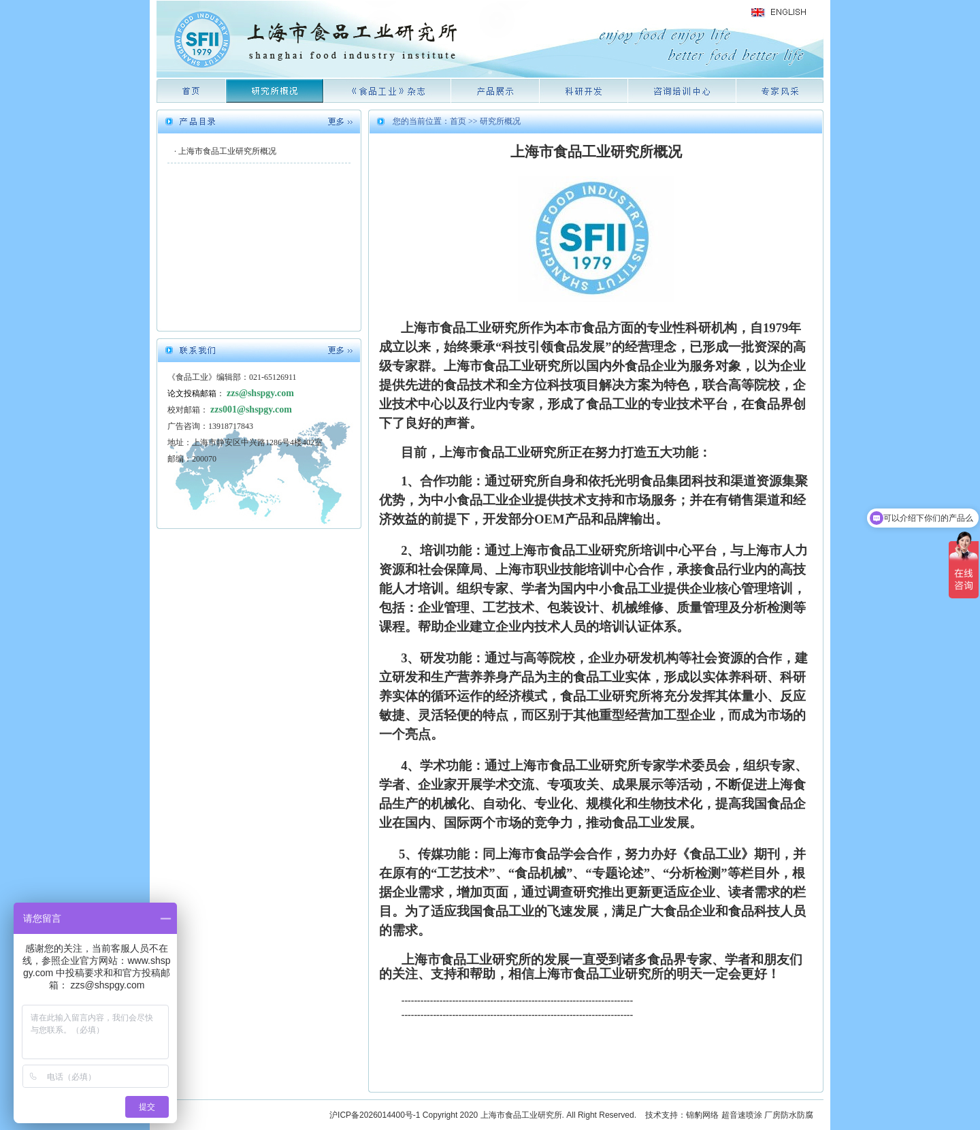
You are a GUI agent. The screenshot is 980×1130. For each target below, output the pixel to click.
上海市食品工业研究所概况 (227, 151)
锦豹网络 (702, 1115)
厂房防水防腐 (788, 1115)
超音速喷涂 (741, 1115)
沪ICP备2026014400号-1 (374, 1115)
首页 (458, 121)
